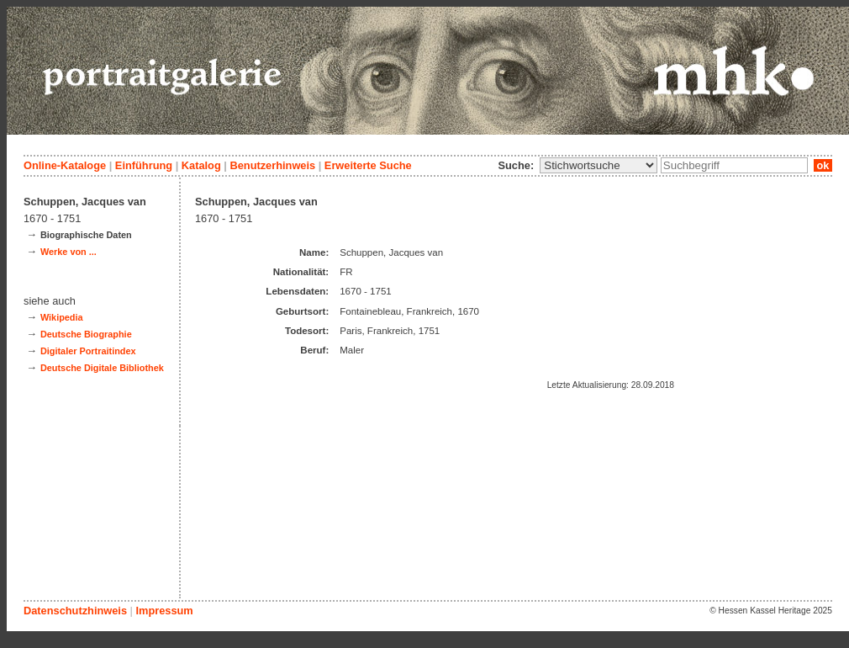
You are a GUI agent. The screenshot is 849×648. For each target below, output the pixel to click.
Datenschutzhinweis (75, 610)
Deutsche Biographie (86, 334)
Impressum (163, 610)
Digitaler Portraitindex (88, 351)
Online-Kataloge (65, 165)
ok (823, 165)
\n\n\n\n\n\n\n (598, 165)
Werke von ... (68, 252)
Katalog (201, 165)
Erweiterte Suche (368, 165)
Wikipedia (61, 317)
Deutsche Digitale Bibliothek (102, 368)
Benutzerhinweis (272, 165)
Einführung (143, 165)
